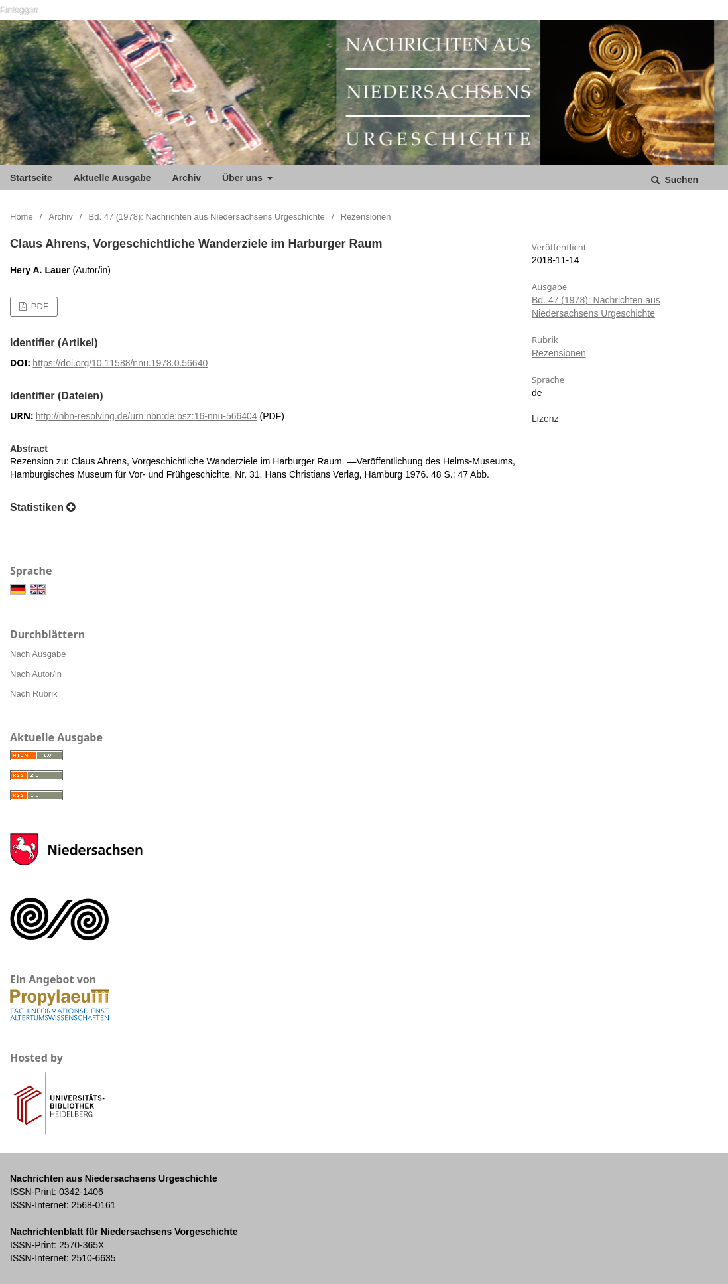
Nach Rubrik (34, 694)
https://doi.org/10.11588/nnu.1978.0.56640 (120, 363)
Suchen (680, 180)
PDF (38, 306)
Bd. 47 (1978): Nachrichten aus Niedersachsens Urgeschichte (207, 217)
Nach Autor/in (36, 674)
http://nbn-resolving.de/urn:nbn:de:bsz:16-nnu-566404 (146, 416)
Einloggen (19, 10)
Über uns (243, 178)
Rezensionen (559, 353)
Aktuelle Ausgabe (112, 178)
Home (21, 217)
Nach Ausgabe (38, 654)
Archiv (187, 178)
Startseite (31, 178)
